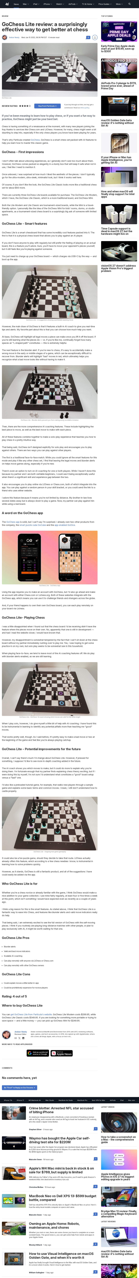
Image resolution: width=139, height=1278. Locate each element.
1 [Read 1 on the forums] (95, 1129)
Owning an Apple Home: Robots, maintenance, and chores (54, 1225)
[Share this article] (95, 37)
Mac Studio (50, 1100)
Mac (26, 4)
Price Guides (105, 4)
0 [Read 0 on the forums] (95, 1186)
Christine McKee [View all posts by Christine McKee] (36, 1187)
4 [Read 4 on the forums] (95, 1244)
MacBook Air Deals (66, 1100)
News (16, 4)
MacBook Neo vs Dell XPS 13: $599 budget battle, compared (62, 1198)
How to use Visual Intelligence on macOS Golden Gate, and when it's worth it (61, 1256)
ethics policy (84, 108)
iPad (36, 4)
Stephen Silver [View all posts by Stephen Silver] (35, 1129)
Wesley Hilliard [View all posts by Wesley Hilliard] (35, 1245)
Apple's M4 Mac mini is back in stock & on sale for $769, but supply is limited (61, 1170)
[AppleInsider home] (7, 4)
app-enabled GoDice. (65, 525)
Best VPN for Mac (98, 1100)
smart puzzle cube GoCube (33, 525)
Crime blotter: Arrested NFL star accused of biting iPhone (61, 1110)
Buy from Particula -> (47, 106)
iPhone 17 (20, 1100)
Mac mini (131, 1100)
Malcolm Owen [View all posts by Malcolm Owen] (35, 1160)
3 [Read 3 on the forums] (95, 1214)
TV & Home (88, 4)
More (119, 4)
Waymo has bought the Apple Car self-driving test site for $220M (59, 1140)
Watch (60, 4)
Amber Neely (14, 37)
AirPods (73, 4)
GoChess (35, 140)
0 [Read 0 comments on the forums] (88, 37)
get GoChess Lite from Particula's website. (31, 1014)
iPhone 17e (8, 1100)
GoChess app (13, 522)
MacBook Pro (82, 1100)
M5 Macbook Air (35, 1100)
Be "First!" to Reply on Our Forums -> (19, 1088)
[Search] (129, 4)
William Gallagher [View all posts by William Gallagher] (36, 1273)
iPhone (48, 4)
